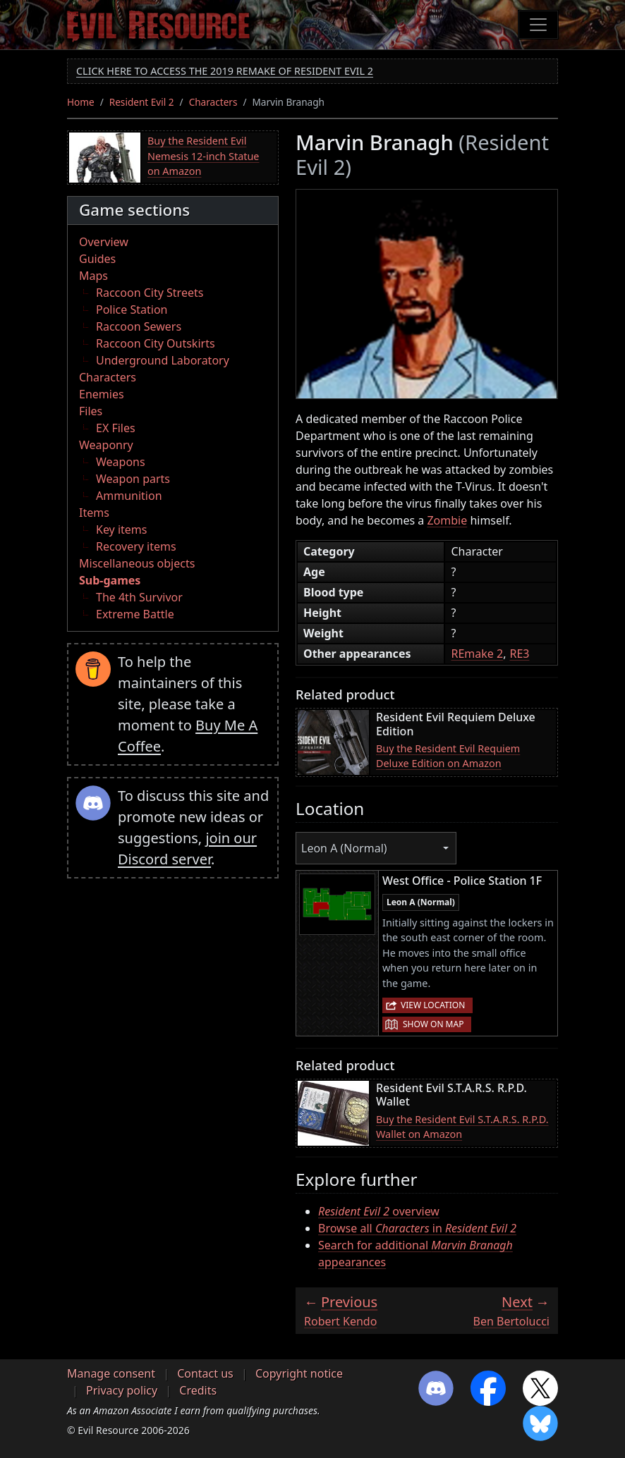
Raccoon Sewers (138, 326)
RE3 (519, 653)
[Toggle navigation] (538, 25)
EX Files (115, 428)
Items (94, 512)
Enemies (101, 394)
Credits (198, 1390)
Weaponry (106, 445)
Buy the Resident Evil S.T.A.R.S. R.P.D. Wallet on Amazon (462, 1127)
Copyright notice (299, 1373)
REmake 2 (477, 653)
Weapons (120, 462)
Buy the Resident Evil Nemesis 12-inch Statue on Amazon (203, 156)
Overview (103, 242)
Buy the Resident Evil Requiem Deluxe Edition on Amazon (448, 756)
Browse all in (417, 1228)
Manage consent (111, 1373)
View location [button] (433, 1005)
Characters (213, 102)
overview (378, 1211)
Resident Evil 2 (141, 102)
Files (90, 411)
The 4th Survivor (139, 597)
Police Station (132, 309)
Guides (97, 259)
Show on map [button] (433, 1024)
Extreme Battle (135, 614)
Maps (93, 275)
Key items (121, 529)
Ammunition (129, 495)
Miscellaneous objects (137, 563)
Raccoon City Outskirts (155, 343)
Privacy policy (121, 1390)
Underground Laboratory (162, 360)
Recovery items (136, 546)
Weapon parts (133, 478)
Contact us (205, 1373)
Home (81, 102)
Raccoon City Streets (149, 292)
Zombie (447, 520)
